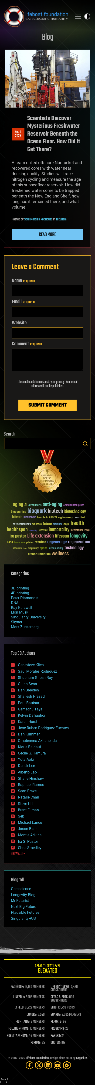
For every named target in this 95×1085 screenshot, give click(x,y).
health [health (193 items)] (77, 523)
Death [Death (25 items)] (83, 517)
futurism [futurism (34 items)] (57, 524)
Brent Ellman (28, 810)
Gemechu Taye (30, 709)
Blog (47, 37)
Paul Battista (28, 703)
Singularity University (28, 617)
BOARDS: (56, 1015)
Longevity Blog (23, 895)
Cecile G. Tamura (32, 753)
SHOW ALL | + (18, 854)
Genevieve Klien (31, 665)
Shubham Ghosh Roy (35, 677)
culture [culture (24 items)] (76, 517)
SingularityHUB (23, 918)
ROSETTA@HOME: (17, 1036)
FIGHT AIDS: (23, 1022)
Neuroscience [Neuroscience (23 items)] (19, 543)
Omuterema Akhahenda (37, 740)
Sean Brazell (28, 791)
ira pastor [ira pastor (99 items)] (18, 536)
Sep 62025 (18, 134)
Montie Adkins (29, 835)
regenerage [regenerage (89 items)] (57, 542)
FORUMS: (36, 1043)
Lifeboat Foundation (37, 1058)
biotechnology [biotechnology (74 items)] (75, 511)
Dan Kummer (29, 734)
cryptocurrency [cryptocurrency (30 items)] (65, 517)
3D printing (20, 588)
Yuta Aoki (26, 759)
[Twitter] (39, 1065)
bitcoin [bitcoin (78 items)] (17, 517)
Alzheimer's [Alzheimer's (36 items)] (34, 505)
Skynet (16, 622)
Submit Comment (47, 405)
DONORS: (32, 1015)
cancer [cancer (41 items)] (53, 517)
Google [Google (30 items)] (66, 524)
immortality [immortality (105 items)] (59, 529)
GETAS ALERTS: (59, 997)
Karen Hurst (27, 721)
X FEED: (19, 1008)
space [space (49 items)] (44, 548)
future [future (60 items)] (47, 524)
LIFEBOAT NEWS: (60, 987)
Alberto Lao (27, 772)
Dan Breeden (28, 690)
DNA (14, 603)
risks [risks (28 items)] (25, 548)
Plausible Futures (25, 912)
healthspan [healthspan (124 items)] (17, 530)
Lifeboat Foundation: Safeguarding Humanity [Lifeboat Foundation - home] (36, 16)
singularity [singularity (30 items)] (33, 548)
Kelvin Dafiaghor (31, 715)
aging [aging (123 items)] (18, 505)
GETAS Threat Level (47, 969)
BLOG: (54, 1008)
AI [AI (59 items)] (25, 505)
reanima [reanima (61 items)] (40, 542)
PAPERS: (56, 1036)
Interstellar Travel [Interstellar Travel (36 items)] (80, 530)
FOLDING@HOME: (18, 1029)
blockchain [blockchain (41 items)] (30, 517)
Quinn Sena (27, 684)
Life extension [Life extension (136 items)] (40, 536)
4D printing (20, 593)
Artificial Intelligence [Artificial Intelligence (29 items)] (73, 505)
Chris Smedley (29, 848)
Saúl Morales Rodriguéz (38, 219)
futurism (61, 219)
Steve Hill (25, 804)
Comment (27, 344)
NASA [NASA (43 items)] (10, 542)
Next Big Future (23, 906)
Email (23, 302)
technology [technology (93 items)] (74, 548)
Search (85, 443)
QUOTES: (56, 1043)
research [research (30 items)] (17, 548)
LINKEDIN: (19, 997)
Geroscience (21, 889)
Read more (47, 235)
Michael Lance (30, 822)
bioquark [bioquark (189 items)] (37, 511)
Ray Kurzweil (21, 607)
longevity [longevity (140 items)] (79, 536)
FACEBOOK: (17, 987)
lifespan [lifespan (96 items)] (62, 536)
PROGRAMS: (58, 1029)
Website (19, 323)
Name (23, 280)
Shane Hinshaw (31, 778)
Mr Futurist (20, 900)
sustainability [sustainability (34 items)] (56, 548)
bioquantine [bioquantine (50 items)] (18, 512)
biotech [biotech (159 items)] (55, 511)
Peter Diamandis (24, 598)
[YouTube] (57, 1065)
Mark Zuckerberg (25, 627)
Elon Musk (19, 612)
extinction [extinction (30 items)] (37, 524)
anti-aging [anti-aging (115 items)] (52, 505)
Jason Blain (27, 829)
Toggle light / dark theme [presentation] (87, 16)
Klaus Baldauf (29, 747)
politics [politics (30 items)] (30, 542)
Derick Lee (26, 766)
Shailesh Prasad (31, 696)
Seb (21, 816)
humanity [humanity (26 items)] (33, 530)
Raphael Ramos (31, 785)
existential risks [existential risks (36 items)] (22, 524)
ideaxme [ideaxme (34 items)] (43, 530)
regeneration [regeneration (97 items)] (79, 542)
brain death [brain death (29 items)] (42, 517)
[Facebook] (29, 1065)
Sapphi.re (81, 1058)
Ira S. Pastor (28, 841)
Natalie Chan (28, 797)
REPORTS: (56, 1022)
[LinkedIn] (48, 1065)
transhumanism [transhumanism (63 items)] (39, 554)
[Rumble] (67, 1065)
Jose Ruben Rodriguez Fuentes (43, 728)
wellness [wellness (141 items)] (60, 554)
